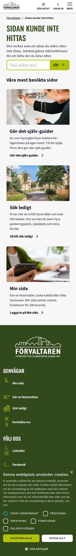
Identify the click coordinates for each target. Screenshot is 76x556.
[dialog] (38, 512)
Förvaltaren (13, 18)
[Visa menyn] (70, 6)
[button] (38, 548)
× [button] (71, 472)
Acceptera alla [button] (21, 538)
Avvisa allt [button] (57, 538)
